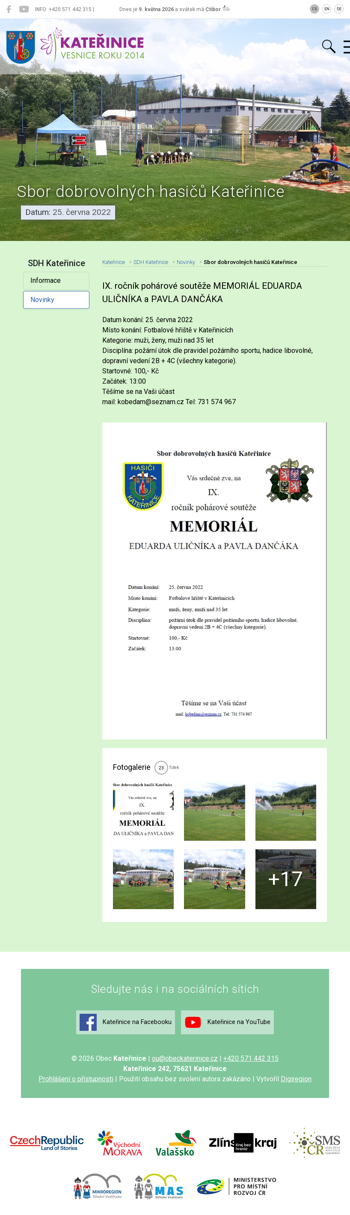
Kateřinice (113, 262)
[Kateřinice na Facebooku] (8, 9)
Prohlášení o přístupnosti (76, 1079)
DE (339, 9)
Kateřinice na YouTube (227, 1022)
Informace (45, 280)
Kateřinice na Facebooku (126, 1022)
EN (326, 9)
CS (314, 9)
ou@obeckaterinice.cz (185, 1058)
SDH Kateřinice (150, 262)
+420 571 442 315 (251, 1058)
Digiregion (296, 1079)
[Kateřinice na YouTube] (24, 9)
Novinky (42, 300)
